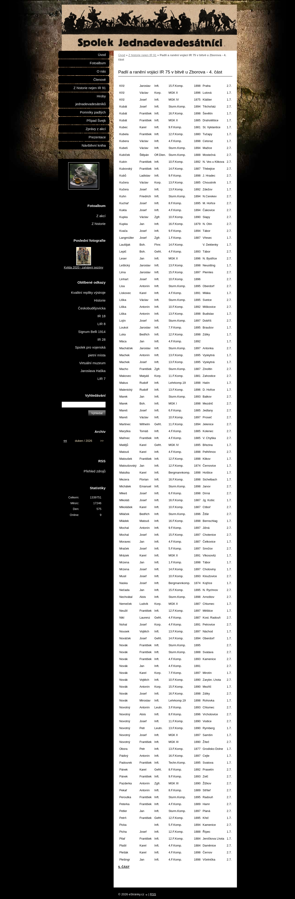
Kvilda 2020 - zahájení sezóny (83, 267)
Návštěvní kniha (94, 145)
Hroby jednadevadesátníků (90, 100)
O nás (101, 71)
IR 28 (101, 339)
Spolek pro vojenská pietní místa (90, 351)
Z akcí (101, 216)
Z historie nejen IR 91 (142, 55)
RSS (153, 894)
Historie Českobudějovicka (92, 304)
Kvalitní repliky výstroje (88, 292)
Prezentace (97, 137)
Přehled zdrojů (95, 471)
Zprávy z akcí (96, 129)
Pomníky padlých (93, 112)
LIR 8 (101, 324)
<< (65, 440)
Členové (99, 79)
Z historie (98, 224)
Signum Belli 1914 (92, 332)
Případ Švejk (96, 120)
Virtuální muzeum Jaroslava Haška (92, 367)
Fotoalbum (98, 63)
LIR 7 (101, 379)
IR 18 (101, 316)
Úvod (121, 55)
